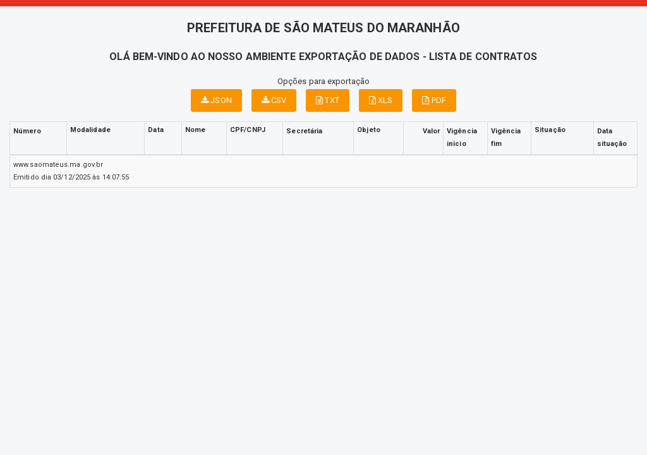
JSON (216, 100)
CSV (274, 100)
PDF (434, 100)
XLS (381, 100)
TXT (327, 100)
